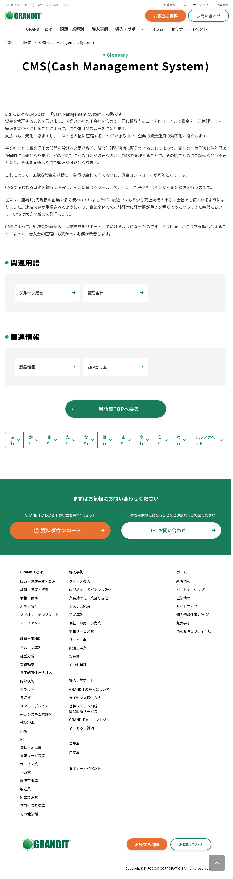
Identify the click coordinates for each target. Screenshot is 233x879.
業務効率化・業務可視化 (88, 597)
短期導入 (76, 614)
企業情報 (222, 5)
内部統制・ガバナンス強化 (90, 589)
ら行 (160, 440)
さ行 (49, 440)
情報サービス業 (32, 755)
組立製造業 (29, 797)
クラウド (27, 689)
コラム (157, 29)
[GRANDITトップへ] (45, 844)
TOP (8, 42)
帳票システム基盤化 (36, 714)
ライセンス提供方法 (85, 697)
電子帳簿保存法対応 (36, 672)
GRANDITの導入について (89, 689)
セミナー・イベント (189, 29)
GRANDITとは (31, 571)
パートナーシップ (196, 5)
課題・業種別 (72, 29)
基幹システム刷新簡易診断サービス (83, 708)
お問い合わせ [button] (208, 16)
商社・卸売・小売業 (85, 622)
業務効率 (27, 664)
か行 (31, 440)
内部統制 (27, 680)
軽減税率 (27, 722)
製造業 (25, 788)
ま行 (123, 440)
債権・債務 (29, 597)
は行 (105, 440)
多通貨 (25, 697)
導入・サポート (129, 29)
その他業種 (29, 813)
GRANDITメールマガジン (89, 719)
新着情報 (169, 5)
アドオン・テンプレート (39, 614)
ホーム (181, 571)
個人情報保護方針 (192, 614)
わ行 (179, 440)
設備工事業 (29, 780)
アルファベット (205, 440)
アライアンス (30, 622)
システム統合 (79, 606)
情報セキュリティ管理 (193, 631)
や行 (141, 440)
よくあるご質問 (81, 727)
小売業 (25, 772)
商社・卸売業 (30, 747)
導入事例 (100, 29)
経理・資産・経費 (34, 589)
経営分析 (27, 655)
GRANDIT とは (39, 29)
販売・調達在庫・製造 (37, 581)
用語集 (74, 752)
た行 (68, 440)
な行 (86, 440)
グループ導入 (30, 647)
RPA (23, 731)
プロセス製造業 (32, 805)
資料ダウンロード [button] (69, 530)
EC (22, 739)
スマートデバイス (34, 706)
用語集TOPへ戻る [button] (105, 408)
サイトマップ (186, 606)
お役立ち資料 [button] (166, 16)
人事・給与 (29, 606)
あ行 (12, 440)
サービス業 (29, 763)
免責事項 (183, 622)
